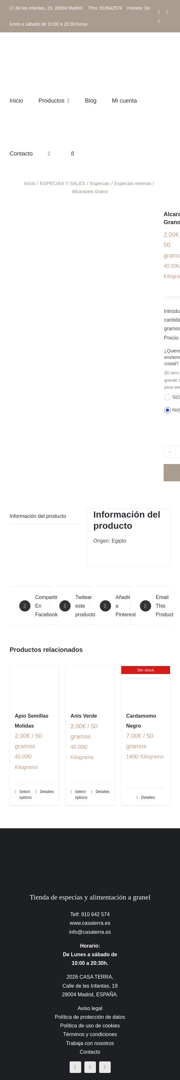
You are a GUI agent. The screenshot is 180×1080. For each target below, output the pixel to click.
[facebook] (75, 1067)
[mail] (105, 1067)
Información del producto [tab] (38, 516)
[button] (72, 153)
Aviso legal (90, 1008)
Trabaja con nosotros (90, 1043)
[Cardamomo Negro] (145, 685)
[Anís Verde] (90, 685)
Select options (25, 794)
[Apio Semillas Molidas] (34, 685)
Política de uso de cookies (90, 1025)
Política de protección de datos (90, 1017)
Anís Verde (84, 716)
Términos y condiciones (90, 1034)
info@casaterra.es (90, 932)
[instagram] (90, 1067)
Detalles (47, 791)
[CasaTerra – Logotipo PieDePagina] (90, 841)
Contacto (90, 1052)
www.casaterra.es (90, 923)
